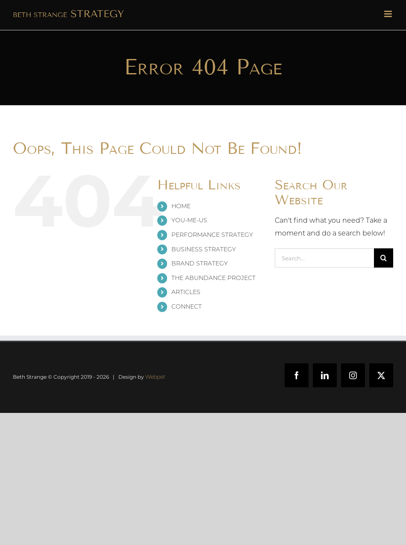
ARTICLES (185, 292)
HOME (181, 206)
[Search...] (324, 258)
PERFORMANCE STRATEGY (212, 235)
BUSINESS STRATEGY (203, 249)
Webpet (155, 377)
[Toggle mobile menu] (388, 13)
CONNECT (186, 306)
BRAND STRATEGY (199, 263)
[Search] (383, 258)
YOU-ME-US (189, 220)
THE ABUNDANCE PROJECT (213, 278)
